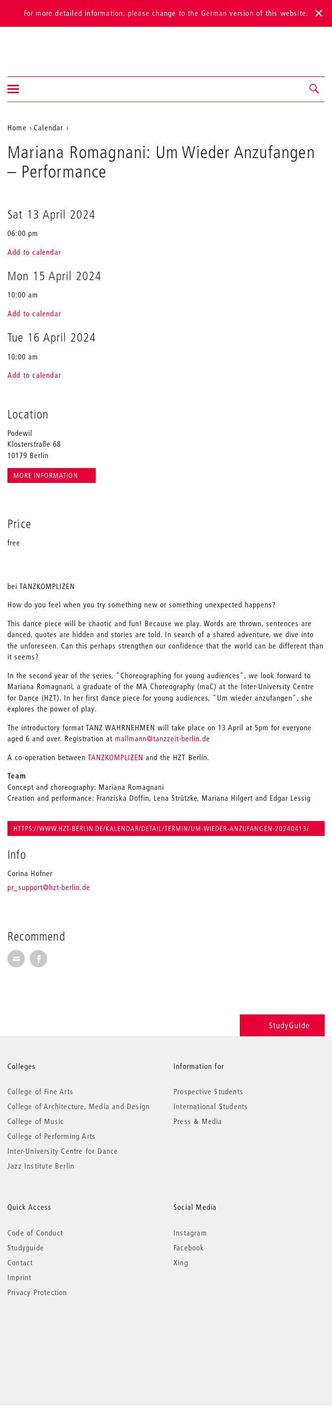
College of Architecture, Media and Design (78, 1106)
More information (46, 475)
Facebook (189, 1247)
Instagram (190, 1233)
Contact (20, 1262)
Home (17, 127)
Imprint (19, 1277)
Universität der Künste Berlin (46, 45)
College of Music (35, 1121)
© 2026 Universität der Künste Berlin (59, 1334)
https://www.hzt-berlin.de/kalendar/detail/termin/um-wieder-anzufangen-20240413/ (161, 828)
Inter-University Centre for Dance (62, 1151)
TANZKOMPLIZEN (115, 757)
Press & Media (197, 1121)
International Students (210, 1106)
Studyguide (25, 1247)
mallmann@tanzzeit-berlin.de (162, 738)
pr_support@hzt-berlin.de (48, 887)
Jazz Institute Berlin (40, 1166)
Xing (180, 1262)
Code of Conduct (35, 1233)
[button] (315, 89)
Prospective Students (208, 1091)
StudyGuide (282, 1025)
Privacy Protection (37, 1292)
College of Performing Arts (51, 1136)
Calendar (48, 127)
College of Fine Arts (40, 1091)
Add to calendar (34, 252)
